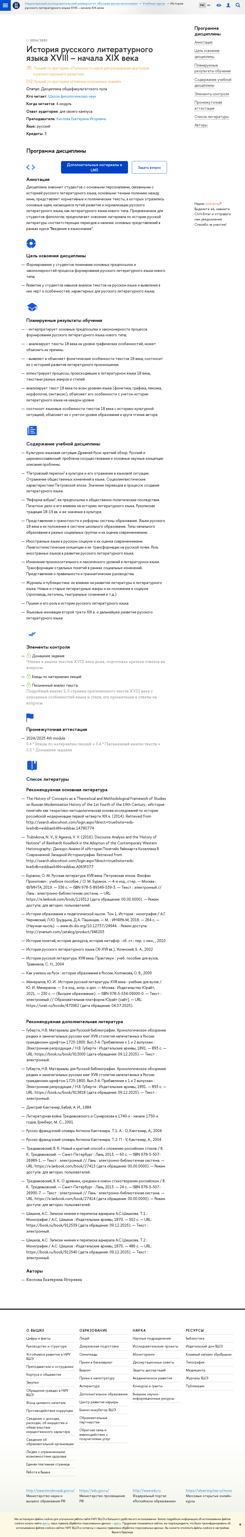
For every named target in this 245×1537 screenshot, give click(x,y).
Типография (195, 1362)
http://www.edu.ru (147, 1490)
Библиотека (195, 1338)
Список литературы (212, 116)
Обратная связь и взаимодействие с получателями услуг (94, 1434)
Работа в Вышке (38, 1472)
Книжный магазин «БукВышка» (209, 1354)
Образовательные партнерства (93, 1419)
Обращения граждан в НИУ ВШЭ (47, 1392)
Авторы (201, 125)
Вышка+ (85, 1370)
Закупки (32, 1382)
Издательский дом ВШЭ (204, 1346)
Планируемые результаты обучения (213, 68)
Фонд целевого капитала (46, 1402)
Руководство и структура (46, 1346)
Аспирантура (89, 1386)
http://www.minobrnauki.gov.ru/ (50, 1490)
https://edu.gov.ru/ (94, 1490)
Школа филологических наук (72, 96)
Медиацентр (196, 1370)
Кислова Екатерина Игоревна (81, 118)
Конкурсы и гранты (147, 1386)
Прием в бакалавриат (96, 1362)
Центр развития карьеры (98, 1402)
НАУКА (139, 1330)
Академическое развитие (152, 1378)
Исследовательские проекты (155, 1346)
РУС (202, 5)
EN (208, 5)
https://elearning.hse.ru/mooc (209, 1490)
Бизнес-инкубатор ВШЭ (97, 1410)
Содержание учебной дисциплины (213, 82)
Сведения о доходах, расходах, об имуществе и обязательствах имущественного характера (48, 1425)
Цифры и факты (38, 1338)
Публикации (195, 1386)
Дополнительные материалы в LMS (94, 167)
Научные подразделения (152, 1338)
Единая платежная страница (48, 1464)
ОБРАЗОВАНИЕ (93, 1330)
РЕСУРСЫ (195, 1330)
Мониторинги (144, 1354)
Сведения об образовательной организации (50, 1441)
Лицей (84, 1338)
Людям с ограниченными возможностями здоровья (46, 1453)
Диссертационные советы (153, 1362)
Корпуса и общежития (43, 1374)
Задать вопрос (149, 167)
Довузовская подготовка (99, 1346)
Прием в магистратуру (97, 1378)
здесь (45, 1523)
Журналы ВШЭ (197, 1378)
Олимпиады (88, 1354)
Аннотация (203, 42)
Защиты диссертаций (149, 1370)
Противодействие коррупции (49, 1410)
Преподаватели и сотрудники (49, 1366)
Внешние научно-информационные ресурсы (153, 1396)
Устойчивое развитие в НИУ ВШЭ (48, 1356)
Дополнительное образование (103, 1394)
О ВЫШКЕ (35, 1330)
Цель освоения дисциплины (207, 53)
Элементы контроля (212, 93)
